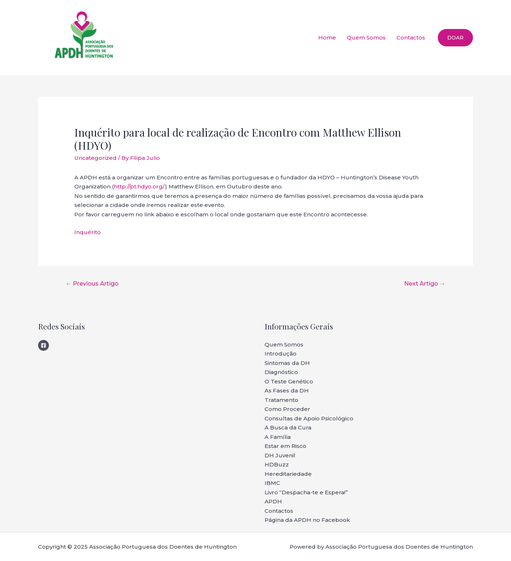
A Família (278, 436)
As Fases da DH (287, 390)
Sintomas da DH (287, 363)
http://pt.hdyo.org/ (139, 186)
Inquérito (87, 232)
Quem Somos (366, 37)
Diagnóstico (281, 372)
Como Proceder (287, 409)
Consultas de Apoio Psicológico (309, 418)
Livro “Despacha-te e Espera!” (306, 492)
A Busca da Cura (288, 427)
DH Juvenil (280, 455)
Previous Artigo (92, 283)
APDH (273, 501)
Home (327, 37)
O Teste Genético (289, 381)
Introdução (280, 353)
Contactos (410, 37)
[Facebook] (43, 345)
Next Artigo (424, 283)
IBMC (272, 482)
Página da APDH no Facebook (307, 519)
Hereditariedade (288, 473)
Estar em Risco (285, 445)
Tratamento (281, 399)
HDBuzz (277, 464)
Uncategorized (95, 157)
